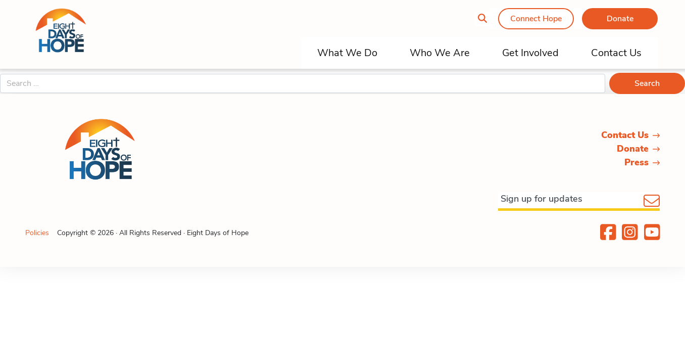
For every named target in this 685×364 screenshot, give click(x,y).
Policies (37, 233)
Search (647, 83)
